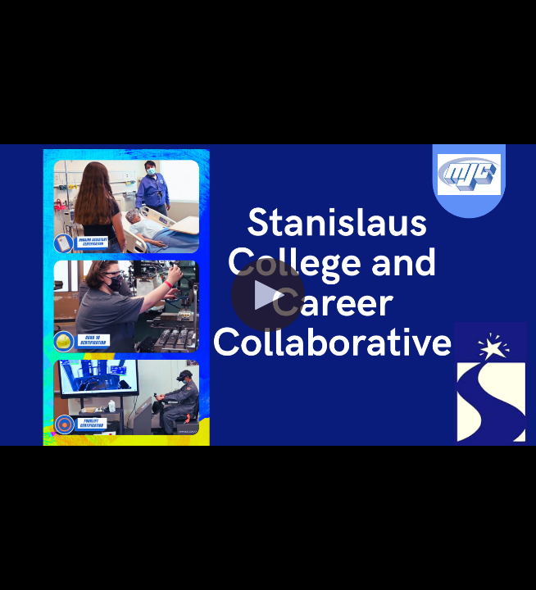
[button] (268, 295)
